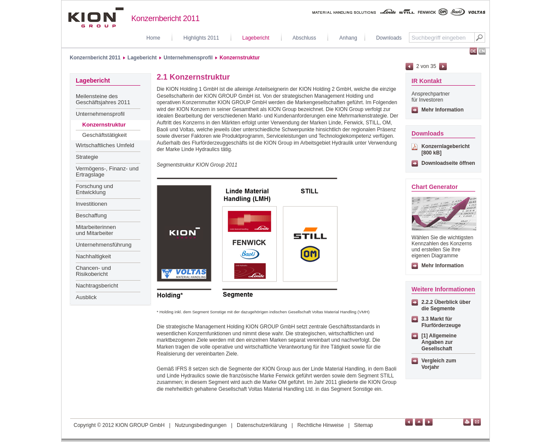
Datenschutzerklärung (262, 425)
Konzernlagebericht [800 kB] (445, 149)
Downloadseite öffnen (448, 163)
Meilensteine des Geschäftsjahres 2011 (103, 99)
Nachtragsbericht (97, 285)
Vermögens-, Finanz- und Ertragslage (107, 171)
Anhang (348, 38)
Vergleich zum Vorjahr (438, 364)
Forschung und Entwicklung (94, 189)
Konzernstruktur (240, 58)
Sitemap (363, 425)
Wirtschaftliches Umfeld (105, 145)
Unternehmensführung (103, 244)
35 (433, 66)
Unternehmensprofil (188, 58)
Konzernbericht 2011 (95, 58)
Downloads (389, 38)
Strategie (87, 157)
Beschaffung (91, 215)
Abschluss (304, 38)
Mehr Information (442, 110)
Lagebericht (255, 38)
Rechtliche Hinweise (320, 425)
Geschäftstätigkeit (104, 135)
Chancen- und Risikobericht (93, 271)
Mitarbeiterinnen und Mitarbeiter (96, 230)
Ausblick (86, 297)
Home (153, 38)
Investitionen (91, 204)
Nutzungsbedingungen (200, 425)
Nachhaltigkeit (93, 256)
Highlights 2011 (201, 38)
